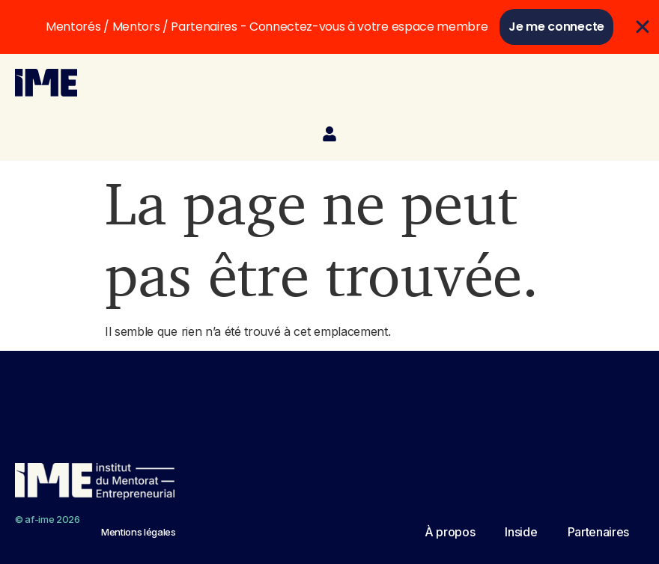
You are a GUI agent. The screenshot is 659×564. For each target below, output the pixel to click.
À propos (450, 531)
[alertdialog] (329, 27)
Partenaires (598, 531)
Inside (521, 531)
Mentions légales (138, 532)
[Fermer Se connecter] (643, 27)
